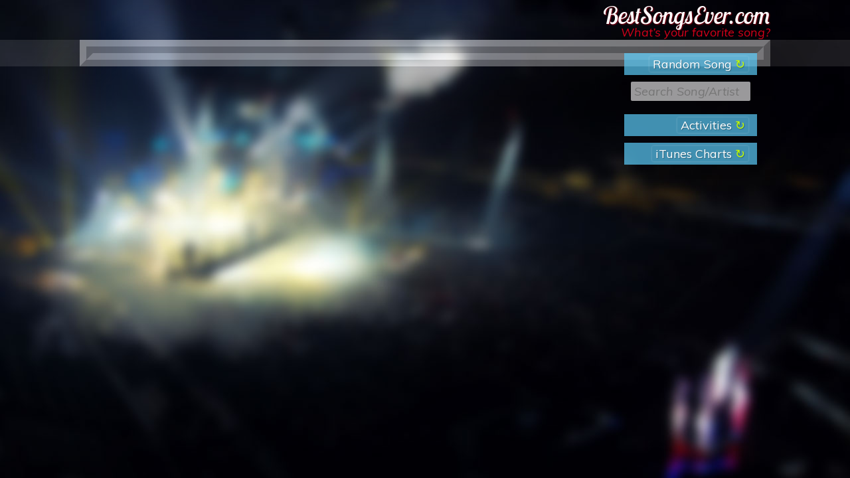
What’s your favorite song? (695, 32)
